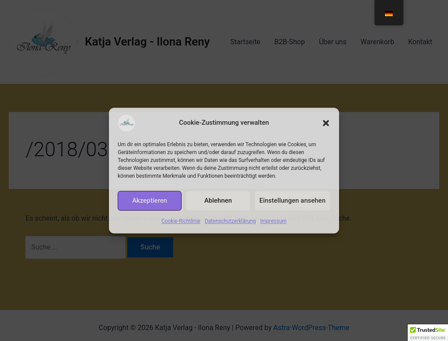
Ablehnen (218, 200)
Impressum (273, 221)
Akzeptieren (149, 200)
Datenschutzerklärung (230, 221)
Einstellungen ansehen (292, 200)
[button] (326, 123)
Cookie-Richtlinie (180, 221)
